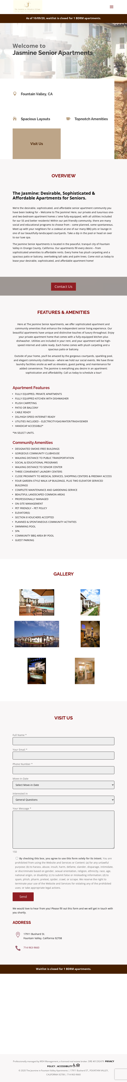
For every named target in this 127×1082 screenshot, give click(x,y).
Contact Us (63, 286)
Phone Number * (23, 764)
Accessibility (64, 1066)
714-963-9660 (31, 947)
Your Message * (22, 808)
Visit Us (36, 144)
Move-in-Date (20, 778)
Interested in (20, 793)
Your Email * (20, 749)
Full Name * (20, 735)
